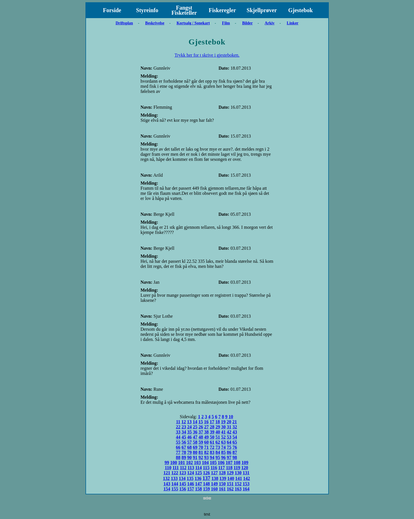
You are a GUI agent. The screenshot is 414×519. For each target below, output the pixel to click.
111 (175, 467)
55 (178, 442)
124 (190, 472)
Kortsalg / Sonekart (193, 23)
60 (206, 442)
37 (201, 432)
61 (212, 442)
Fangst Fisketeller (184, 10)
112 (183, 467)
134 (182, 478)
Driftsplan (124, 23)
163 (238, 488)
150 (222, 483)
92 (201, 457)
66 (178, 447)
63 (223, 442)
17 (212, 421)
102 (189, 462)
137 (206, 478)
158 (198, 488)
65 (235, 442)
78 (184, 452)
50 (212, 437)
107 (229, 462)
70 (201, 447)
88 (178, 457)
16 (206, 421)
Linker (292, 23)
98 (235, 457)
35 (189, 432)
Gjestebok (300, 10)
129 (230, 472)
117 (221, 467)
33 (178, 432)
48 (201, 437)
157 (190, 488)
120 (244, 467)
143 (167, 483)
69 (195, 447)
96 (223, 457)
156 (182, 488)
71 (206, 447)
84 (218, 452)
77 (178, 452)
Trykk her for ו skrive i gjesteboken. (207, 55)
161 (222, 488)
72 (212, 447)
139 (222, 478)
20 (229, 421)
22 (178, 426)
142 (246, 478)
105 (213, 462)
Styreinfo (147, 10)
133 (174, 478)
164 (246, 488)
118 (229, 467)
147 (198, 483)
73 (218, 447)
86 (229, 452)
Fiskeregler (222, 10)
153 (246, 483)
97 (229, 457)
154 (167, 488)
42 (229, 432)
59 (201, 442)
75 (229, 447)
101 (181, 462)
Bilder (247, 23)
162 (230, 488)
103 (197, 462)
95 (218, 457)
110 (168, 467)
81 (201, 452)
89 (184, 457)
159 (206, 488)
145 (182, 483)
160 (214, 488)
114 (198, 467)
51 (218, 437)
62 (218, 442)
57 (189, 442)
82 (206, 452)
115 (206, 467)
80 (195, 452)
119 (237, 467)
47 (195, 437)
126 (206, 472)
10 (231, 416)
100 (173, 462)
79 (189, 452)
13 (189, 421)
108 (237, 462)
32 (235, 426)
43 (235, 432)
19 (223, 421)
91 (195, 457)
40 (218, 432)
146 (190, 483)
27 (206, 426)
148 (206, 483)
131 (246, 472)
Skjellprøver (262, 10)
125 (198, 472)
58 (195, 442)
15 (200, 421)
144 (174, 483)
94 (212, 457)
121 (167, 472)
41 (223, 432)
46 (189, 437)
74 (223, 447)
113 (191, 467)
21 (234, 421)
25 (195, 426)
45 (184, 437)
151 (230, 483)
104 (205, 462)
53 (229, 437)
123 (182, 472)
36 (195, 432)
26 (201, 426)
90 (189, 457)
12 (183, 421)
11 (178, 421)
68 (189, 447)
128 (222, 472)
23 (184, 426)
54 (235, 437)
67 (184, 447)
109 (245, 462)
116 (214, 467)
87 (235, 452)
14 (195, 421)
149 (214, 483)
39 (212, 432)
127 (214, 472)
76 (235, 447)
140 (230, 478)
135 (190, 478)
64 (229, 442)
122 (174, 472)
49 (206, 437)
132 (166, 478)
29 (218, 426)
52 (223, 437)
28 (212, 426)
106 (221, 462)
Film (226, 23)
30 (223, 426)
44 (178, 437)
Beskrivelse (154, 23)
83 (212, 452)
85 (223, 452)
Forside (112, 10)
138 (214, 478)
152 (238, 483)
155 (174, 488)
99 (167, 462)
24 (189, 426)
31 (229, 426)
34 (184, 432)
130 (238, 472)
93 (206, 457)
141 (238, 478)
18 (217, 421)
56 (184, 442)
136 (198, 478)
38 (206, 432)
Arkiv (269, 23)
